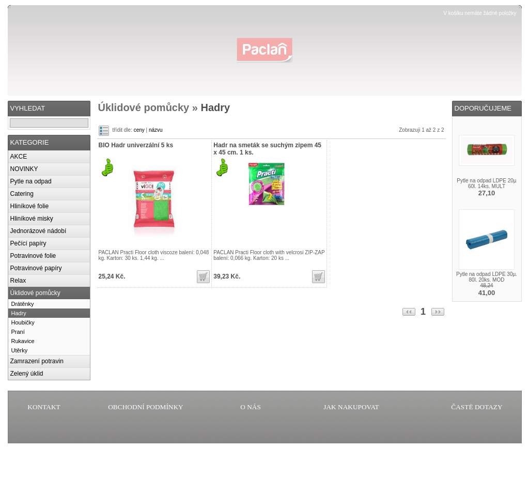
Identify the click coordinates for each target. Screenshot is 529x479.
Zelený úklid (26, 373)
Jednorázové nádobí (38, 231)
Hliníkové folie (29, 206)
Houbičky (23, 322)
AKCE (18, 156)
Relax (18, 280)
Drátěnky (22, 304)
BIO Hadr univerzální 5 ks (136, 145)
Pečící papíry (28, 243)
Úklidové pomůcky (35, 293)
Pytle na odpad (31, 181)
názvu (156, 130)
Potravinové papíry (36, 268)
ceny (139, 130)
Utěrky (19, 350)
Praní (18, 332)
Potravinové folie (33, 255)
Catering (22, 193)
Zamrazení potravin (37, 361)
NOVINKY (24, 169)
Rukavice (23, 341)
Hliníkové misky (31, 218)
